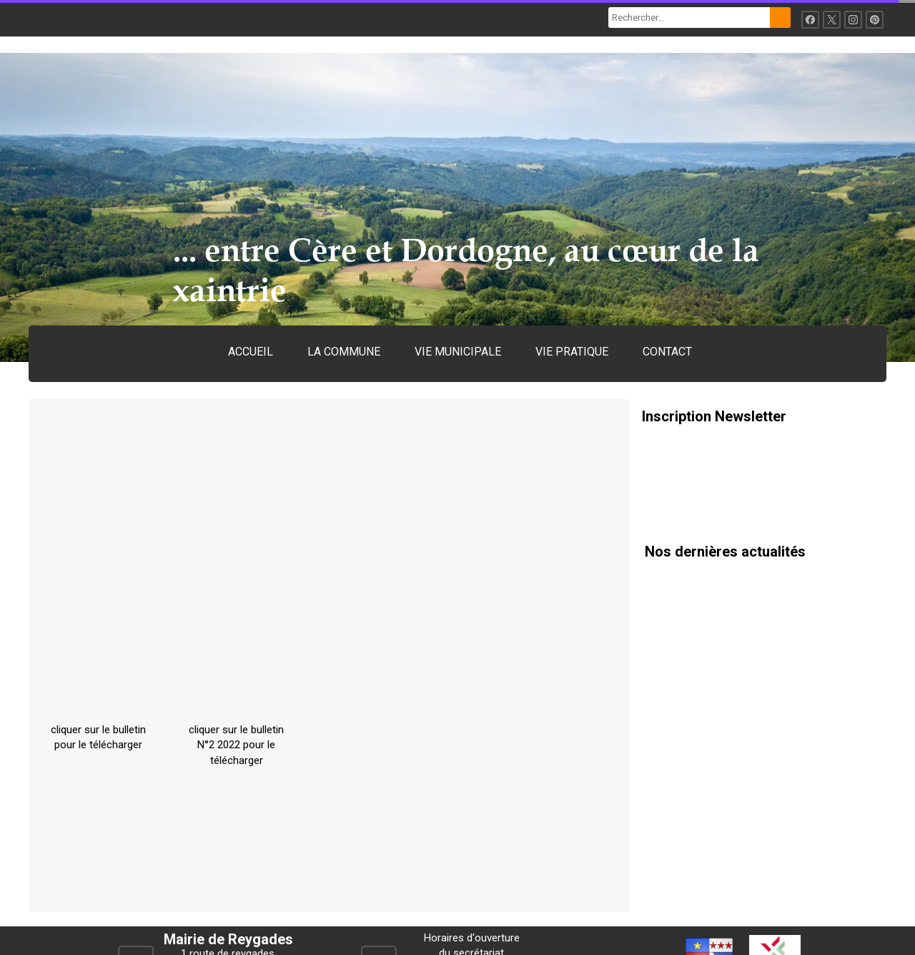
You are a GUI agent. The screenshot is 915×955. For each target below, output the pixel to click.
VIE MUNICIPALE (458, 351)
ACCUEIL (250, 351)
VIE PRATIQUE (571, 351)
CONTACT (667, 351)
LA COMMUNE (343, 351)
